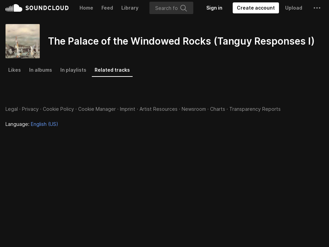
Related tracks (112, 70)
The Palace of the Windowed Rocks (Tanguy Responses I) (181, 41)
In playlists (73, 70)
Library (129, 8)
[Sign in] (214, 7)
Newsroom (194, 109)
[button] (317, 8)
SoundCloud (37, 8)
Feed (107, 8)
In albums (40, 70)
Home (86, 8)
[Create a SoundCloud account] (256, 7)
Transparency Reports (255, 109)
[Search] (171, 8)
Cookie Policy (58, 109)
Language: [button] (31, 124)
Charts (217, 109)
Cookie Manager (97, 109)
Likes (14, 70)
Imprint (127, 109)
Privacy (30, 109)
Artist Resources (158, 109)
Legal (11, 109)
